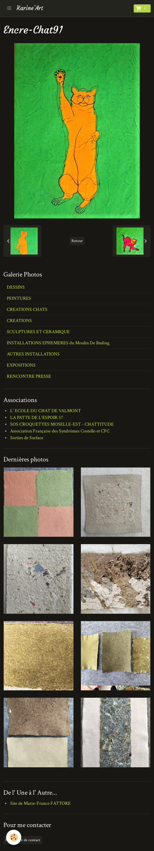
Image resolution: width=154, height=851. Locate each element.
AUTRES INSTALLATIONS (33, 354)
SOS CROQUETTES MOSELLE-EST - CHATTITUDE (62, 424)
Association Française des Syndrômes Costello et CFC (60, 431)
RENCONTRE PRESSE (29, 376)
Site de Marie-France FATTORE (40, 803)
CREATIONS (19, 321)
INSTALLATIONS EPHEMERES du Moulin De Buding (58, 343)
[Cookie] (13, 837)
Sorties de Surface (26, 438)
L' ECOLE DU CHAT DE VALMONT (45, 411)
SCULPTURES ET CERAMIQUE (38, 332)
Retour (77, 240)
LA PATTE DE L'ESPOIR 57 (36, 418)
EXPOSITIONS (21, 365)
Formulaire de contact (22, 840)
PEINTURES (19, 298)
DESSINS (16, 287)
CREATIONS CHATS (27, 310)
